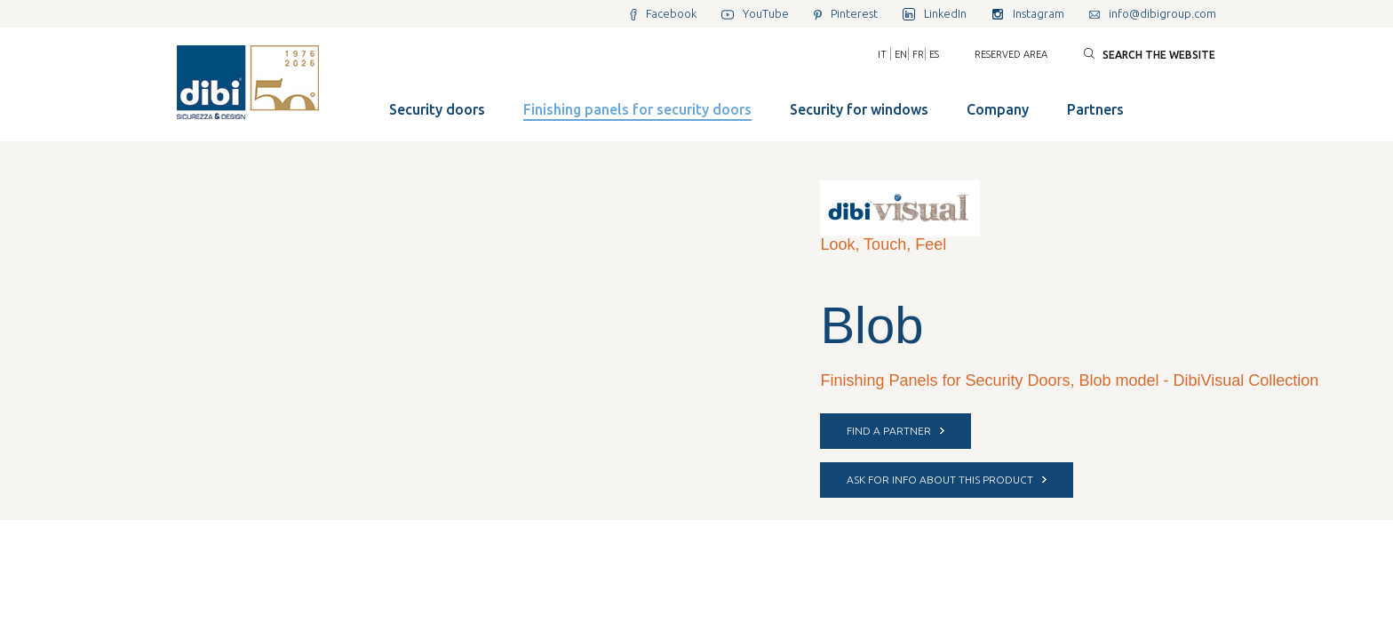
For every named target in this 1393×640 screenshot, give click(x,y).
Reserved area (1011, 54)
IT (882, 54)
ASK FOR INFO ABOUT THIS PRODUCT (947, 479)
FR (918, 54)
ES (934, 54)
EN (901, 54)
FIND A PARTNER (895, 430)
